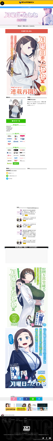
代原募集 (25, 418)
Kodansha (12, 434)
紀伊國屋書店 (9, 128)
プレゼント (18, 419)
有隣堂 (8, 130)
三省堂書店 (8, 129)
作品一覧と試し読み (11, 419)
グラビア (9, 418)
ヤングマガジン (4, 418)
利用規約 (25, 420)
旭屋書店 (8, 126)
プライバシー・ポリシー (28, 419)
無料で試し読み (26, 31)
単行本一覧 (16, 121)
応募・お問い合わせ (19, 420)
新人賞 (9, 420)
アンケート (18, 418)
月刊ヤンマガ (4, 419)
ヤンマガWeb (4, 420)
